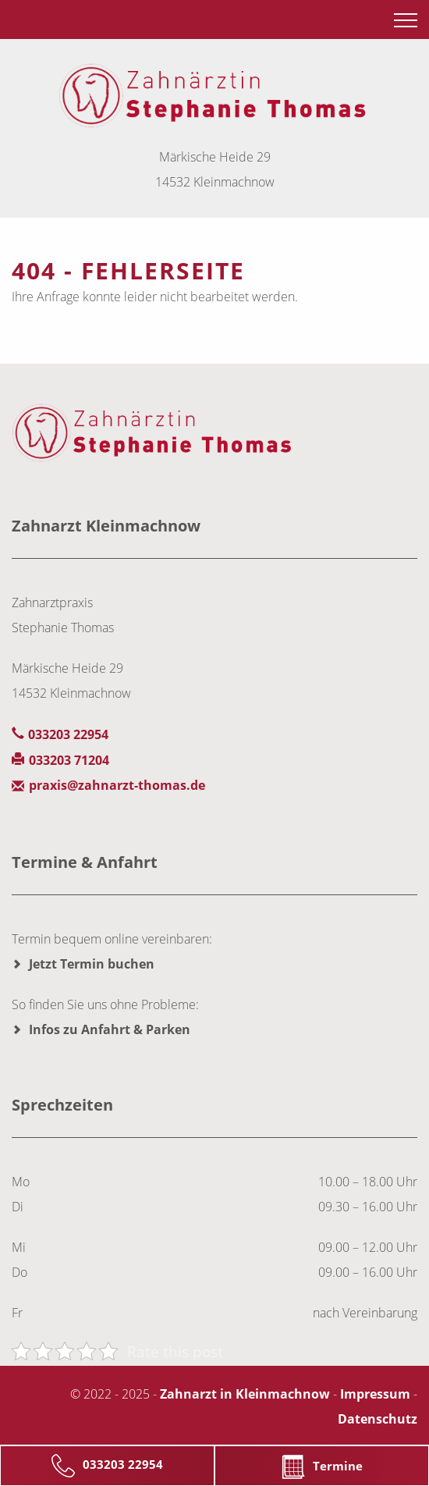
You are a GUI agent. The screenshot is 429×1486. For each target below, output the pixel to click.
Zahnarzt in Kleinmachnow (245, 1393)
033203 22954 (107, 1465)
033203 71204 (69, 760)
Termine (322, 1467)
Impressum (375, 1393)
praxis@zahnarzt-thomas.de (117, 785)
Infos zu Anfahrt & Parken (109, 1029)
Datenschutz (377, 1418)
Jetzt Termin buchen (91, 963)
